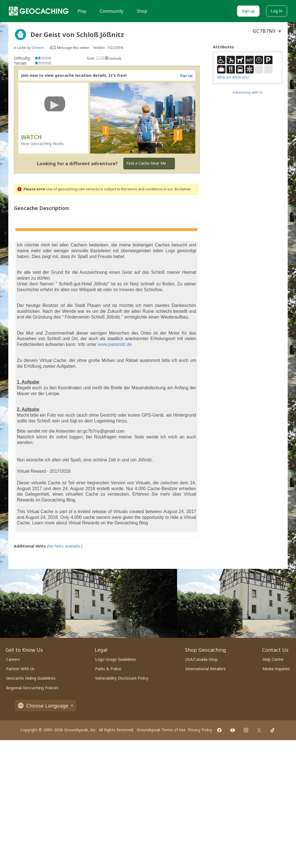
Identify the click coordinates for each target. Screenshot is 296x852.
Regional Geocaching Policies (32, 687)
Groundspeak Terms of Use (161, 729)
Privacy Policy (200, 729)
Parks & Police (108, 668)
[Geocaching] (39, 11)
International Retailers (205, 668)
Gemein (38, 47)
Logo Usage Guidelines (115, 659)
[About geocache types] (20, 34)
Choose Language (45, 705)
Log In (276, 11)
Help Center (273, 659)
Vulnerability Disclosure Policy (121, 678)
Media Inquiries (276, 668)
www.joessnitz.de (115, 344)
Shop (142, 11)
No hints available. (64, 546)
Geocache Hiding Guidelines (31, 678)
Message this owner (73, 47)
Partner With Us (20, 668)
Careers (13, 659)
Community (111, 11)
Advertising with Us (247, 92)
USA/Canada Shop (201, 659)
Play (81, 11)
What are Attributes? (233, 77)
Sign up (248, 11)
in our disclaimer (176, 189)
